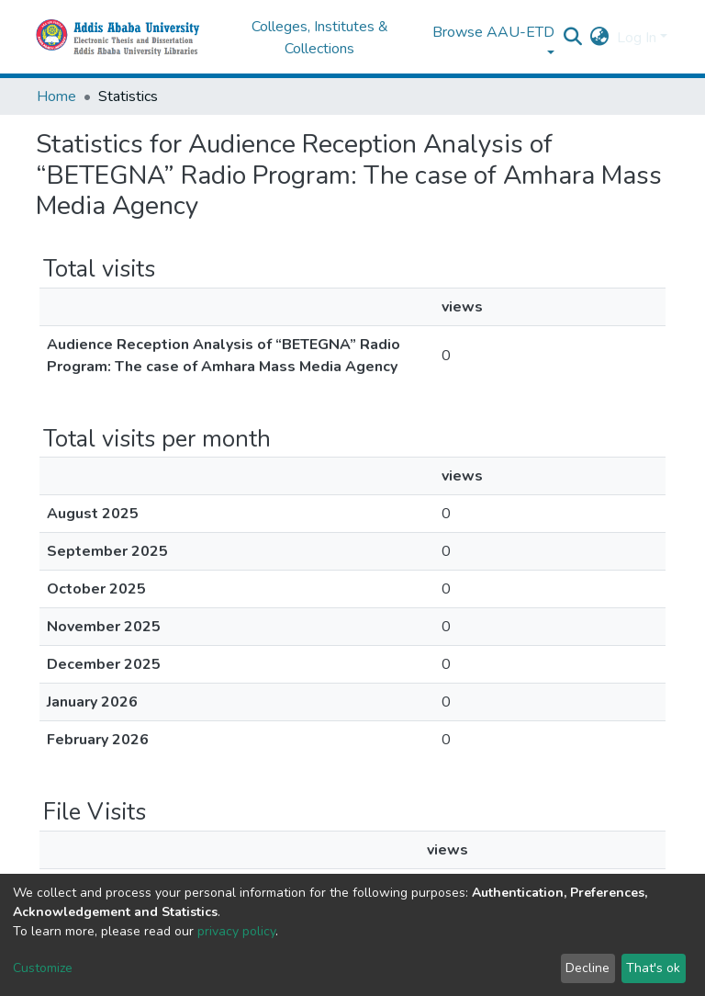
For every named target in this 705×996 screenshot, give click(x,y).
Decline (587, 968)
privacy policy (236, 931)
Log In (636, 38)
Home (56, 96)
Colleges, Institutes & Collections (320, 38)
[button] (599, 38)
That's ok (653, 968)
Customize (43, 968)
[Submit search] (573, 38)
